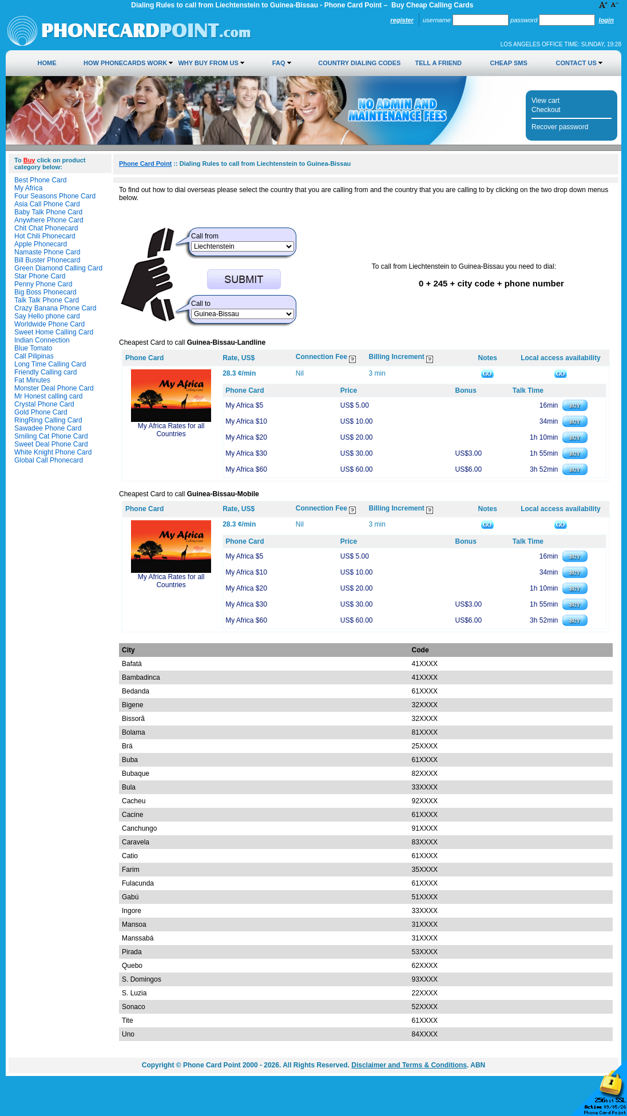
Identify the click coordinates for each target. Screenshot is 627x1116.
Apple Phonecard (40, 244)
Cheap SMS (508, 62)
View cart (545, 101)
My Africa (28, 188)
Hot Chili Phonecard (45, 236)
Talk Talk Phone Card (46, 300)
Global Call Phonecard (48, 460)
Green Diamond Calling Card (58, 268)
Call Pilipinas (34, 356)
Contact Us (576, 62)
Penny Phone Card (43, 284)
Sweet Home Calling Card (53, 332)
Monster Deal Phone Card (54, 388)
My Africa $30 (246, 453)
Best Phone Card (40, 180)
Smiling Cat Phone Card (51, 436)
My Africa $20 (246, 437)
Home (47, 62)
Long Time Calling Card (50, 364)
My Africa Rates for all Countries (171, 430)
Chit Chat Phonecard (46, 228)
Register (401, 20)
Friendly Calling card (45, 372)
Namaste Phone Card (47, 252)
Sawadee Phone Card (47, 428)
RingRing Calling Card (48, 420)
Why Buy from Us (208, 62)
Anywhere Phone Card (49, 220)
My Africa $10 (246, 421)
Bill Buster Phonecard (47, 260)
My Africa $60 (246, 469)
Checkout (546, 110)
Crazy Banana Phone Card (55, 308)
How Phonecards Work (125, 62)
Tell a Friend (438, 62)
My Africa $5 (244, 405)
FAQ (278, 62)
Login (606, 20)
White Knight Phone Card (53, 452)
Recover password (559, 127)
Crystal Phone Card (44, 404)
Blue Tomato (33, 348)
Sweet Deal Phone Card (51, 444)
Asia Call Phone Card (47, 204)
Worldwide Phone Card (49, 324)
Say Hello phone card (47, 316)
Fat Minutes (32, 380)
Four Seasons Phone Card (55, 196)
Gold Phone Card (41, 412)
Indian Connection (42, 340)
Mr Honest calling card (48, 396)
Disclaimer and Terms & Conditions (409, 1065)
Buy (29, 160)
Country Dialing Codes (359, 62)
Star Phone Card (39, 276)
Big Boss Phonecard (45, 292)
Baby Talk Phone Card (48, 212)
